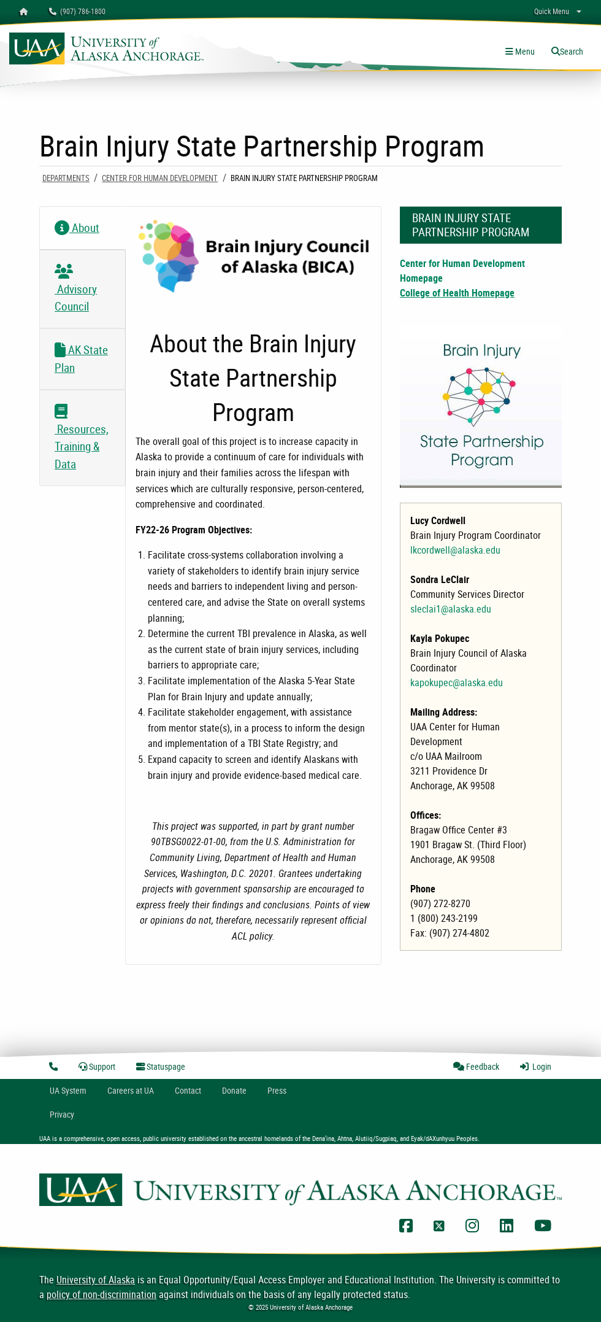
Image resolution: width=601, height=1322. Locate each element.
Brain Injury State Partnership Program (470, 225)
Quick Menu (551, 11)
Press (276, 1090)
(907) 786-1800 (77, 11)
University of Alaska (95, 1279)
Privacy (62, 1114)
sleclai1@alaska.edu (450, 609)
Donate (234, 1090)
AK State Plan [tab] (81, 359)
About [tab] (77, 228)
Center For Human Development (160, 178)
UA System (68, 1090)
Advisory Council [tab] (76, 293)
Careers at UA (130, 1090)
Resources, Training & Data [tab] (82, 442)
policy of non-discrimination (101, 1294)
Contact (188, 1090)
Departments (66, 178)
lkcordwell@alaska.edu (455, 550)
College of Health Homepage (457, 293)
